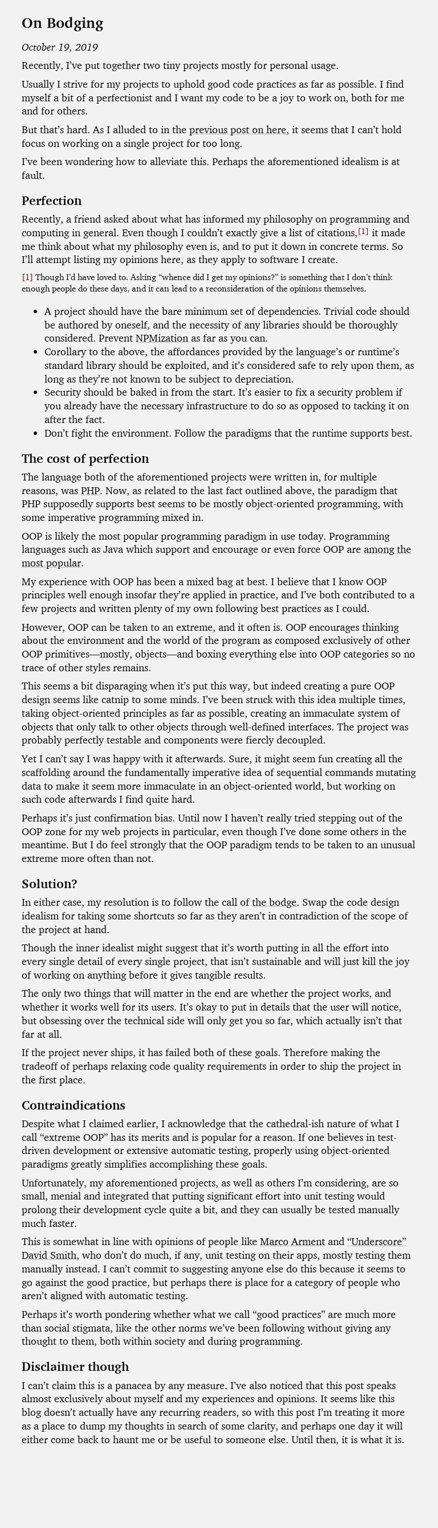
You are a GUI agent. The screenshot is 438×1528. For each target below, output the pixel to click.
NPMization (162, 337)
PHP (90, 490)
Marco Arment (292, 1241)
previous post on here (237, 129)
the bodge (274, 902)
